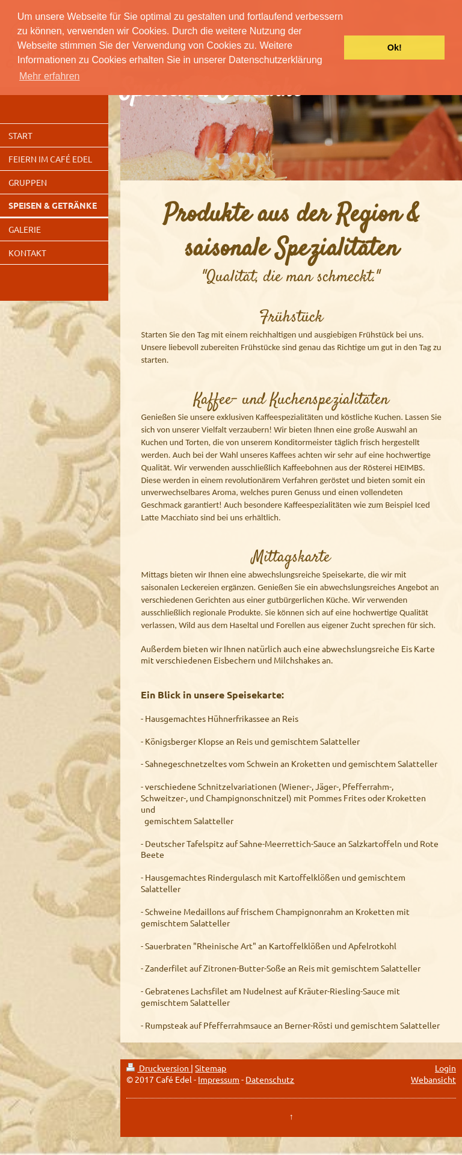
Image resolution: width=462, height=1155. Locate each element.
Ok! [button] (394, 47)
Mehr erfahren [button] (49, 76)
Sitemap (210, 1067)
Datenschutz (269, 1079)
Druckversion (158, 1067)
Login (445, 1067)
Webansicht (433, 1079)
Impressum (218, 1079)
